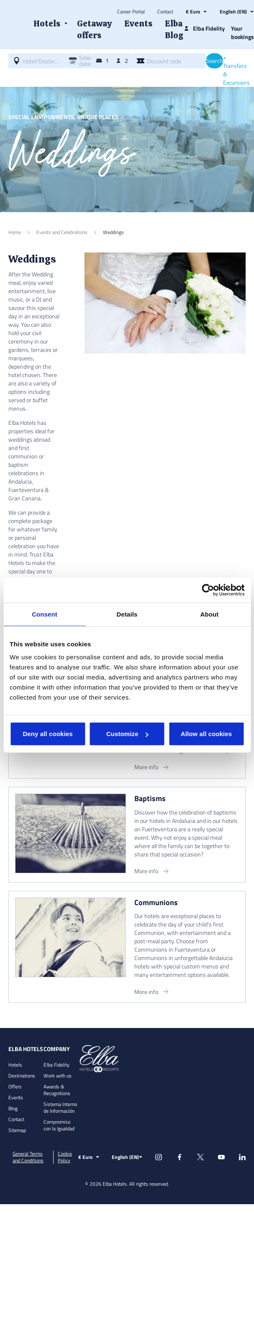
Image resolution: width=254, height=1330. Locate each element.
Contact (165, 11)
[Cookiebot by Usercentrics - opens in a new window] (207, 589)
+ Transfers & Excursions (236, 70)
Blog (13, 1108)
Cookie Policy (65, 1157)
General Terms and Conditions (28, 1157)
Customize (127, 733)
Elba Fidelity (56, 1065)
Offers (15, 1087)
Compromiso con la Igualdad (59, 1125)
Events (15, 1097)
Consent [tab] (44, 613)
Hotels (15, 1065)
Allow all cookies (206, 733)
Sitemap (17, 1130)
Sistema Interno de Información (60, 1107)
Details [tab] (127, 613)
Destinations (21, 1076)
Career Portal (131, 11)
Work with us (58, 1076)
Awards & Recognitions (57, 1090)
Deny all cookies (47, 733)
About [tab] (209, 613)
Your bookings (242, 32)
